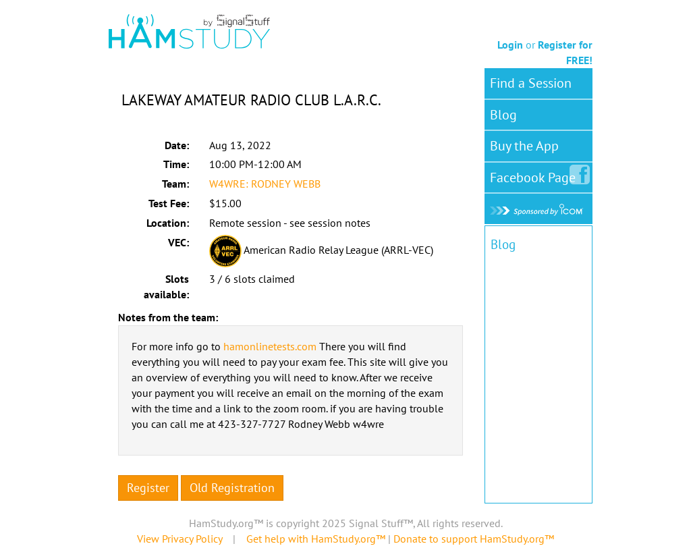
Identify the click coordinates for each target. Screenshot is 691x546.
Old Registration (232, 487)
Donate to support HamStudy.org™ (473, 538)
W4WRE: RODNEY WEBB (265, 183)
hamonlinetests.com (269, 346)
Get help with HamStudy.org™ (315, 538)
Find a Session (531, 83)
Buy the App (524, 146)
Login (510, 44)
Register (148, 487)
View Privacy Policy (179, 538)
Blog (503, 115)
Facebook (535, 175)
